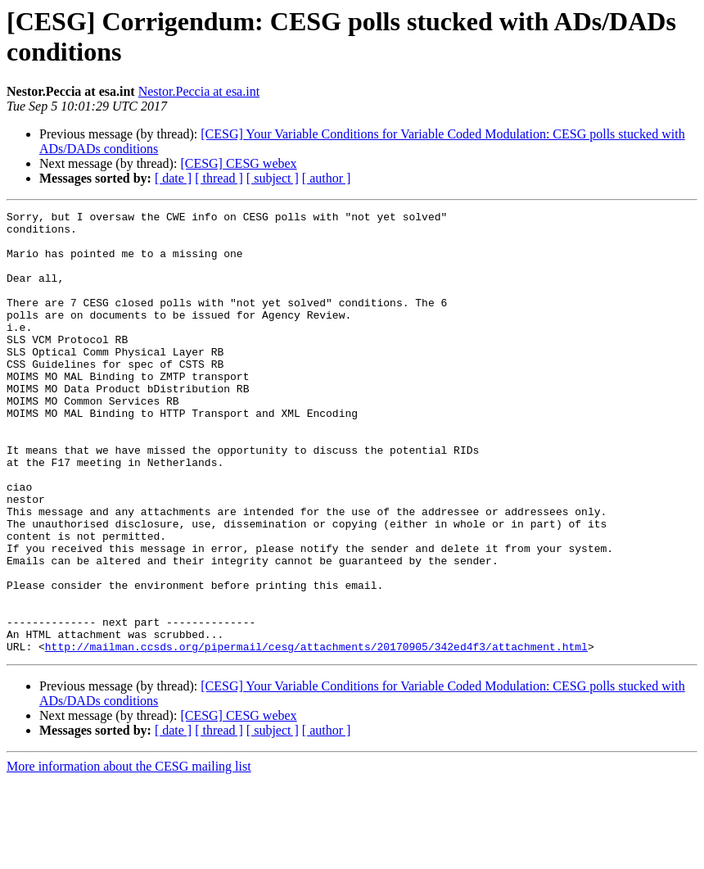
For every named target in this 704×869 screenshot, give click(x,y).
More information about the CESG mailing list (129, 855)
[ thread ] (219, 178)
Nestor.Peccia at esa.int (198, 91)
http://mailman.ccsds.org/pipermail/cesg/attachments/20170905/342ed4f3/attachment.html (316, 734)
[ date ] (173, 178)
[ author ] (326, 178)
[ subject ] (272, 178)
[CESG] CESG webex (238, 163)
